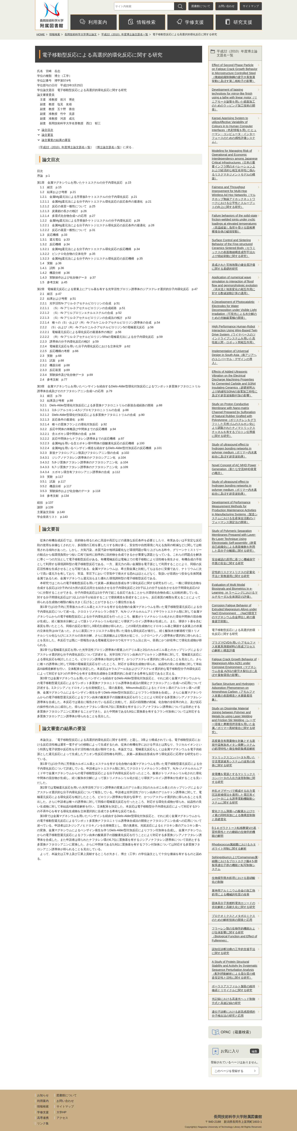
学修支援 (190, 22)
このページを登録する (228, 1071)
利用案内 (93, 22)
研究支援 (238, 22)
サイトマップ (251, 6)
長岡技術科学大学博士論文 (81, 34)
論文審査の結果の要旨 (56, 140)
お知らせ (43, 1095)
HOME (41, 34)
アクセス (62, 1117)
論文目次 (47, 130)
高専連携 (43, 1117)
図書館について (200, 6)
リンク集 (43, 1123)
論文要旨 (47, 134)
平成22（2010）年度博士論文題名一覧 (124, 34)
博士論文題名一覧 (108, 147)
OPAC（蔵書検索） (237, 1032)
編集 (254, 1051)
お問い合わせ (226, 6)
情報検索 (142, 22)
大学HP (61, 1112)
